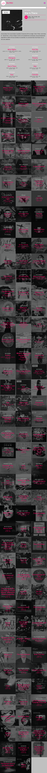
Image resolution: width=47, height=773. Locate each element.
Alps (35, 66)
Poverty (35, 58)
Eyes (12, 75)
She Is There (12, 66)
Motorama (27, 10)
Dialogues (12, 58)
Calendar (35, 75)
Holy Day (35, 49)
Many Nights (12, 49)
